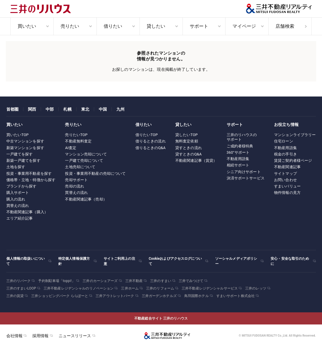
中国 (103, 109)
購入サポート (17, 192)
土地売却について (80, 167)
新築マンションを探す (25, 148)
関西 (32, 109)
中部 (50, 109)
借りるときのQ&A (150, 148)
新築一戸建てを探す (23, 160)
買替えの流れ (17, 205)
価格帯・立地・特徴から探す (31, 180)
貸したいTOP (186, 135)
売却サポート (76, 180)
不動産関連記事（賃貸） (196, 160)
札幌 (67, 109)
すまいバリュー (287, 186)
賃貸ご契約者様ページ (293, 160)
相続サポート (238, 165)
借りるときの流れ (150, 141)
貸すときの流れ (188, 148)
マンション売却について (86, 154)
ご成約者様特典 (240, 146)
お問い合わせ (285, 180)
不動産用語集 (238, 159)
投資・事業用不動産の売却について (95, 173)
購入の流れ (15, 199)
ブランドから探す (21, 186)
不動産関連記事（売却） (86, 199)
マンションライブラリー (295, 135)
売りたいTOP (76, 135)
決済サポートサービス (246, 178)
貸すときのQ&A (188, 154)
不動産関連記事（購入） (27, 212)
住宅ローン (283, 141)
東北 (85, 109)
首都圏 (12, 109)
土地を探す (15, 167)
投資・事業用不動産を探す (29, 173)
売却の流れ (74, 186)
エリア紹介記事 (19, 218)
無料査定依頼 (186, 141)
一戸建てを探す (19, 154)
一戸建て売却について (84, 160)
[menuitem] (31, 26)
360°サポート (238, 152)
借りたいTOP (146, 135)
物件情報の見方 (287, 192)
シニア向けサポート (244, 172)
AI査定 (70, 148)
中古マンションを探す (25, 141)
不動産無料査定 (78, 141)
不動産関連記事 (287, 167)
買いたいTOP (17, 135)
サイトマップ (285, 173)
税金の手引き (285, 154)
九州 (120, 109)
